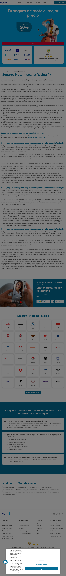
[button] (5, 562)
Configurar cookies (41, 565)
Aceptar (41, 569)
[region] (33, 561)
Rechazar (41, 562)
